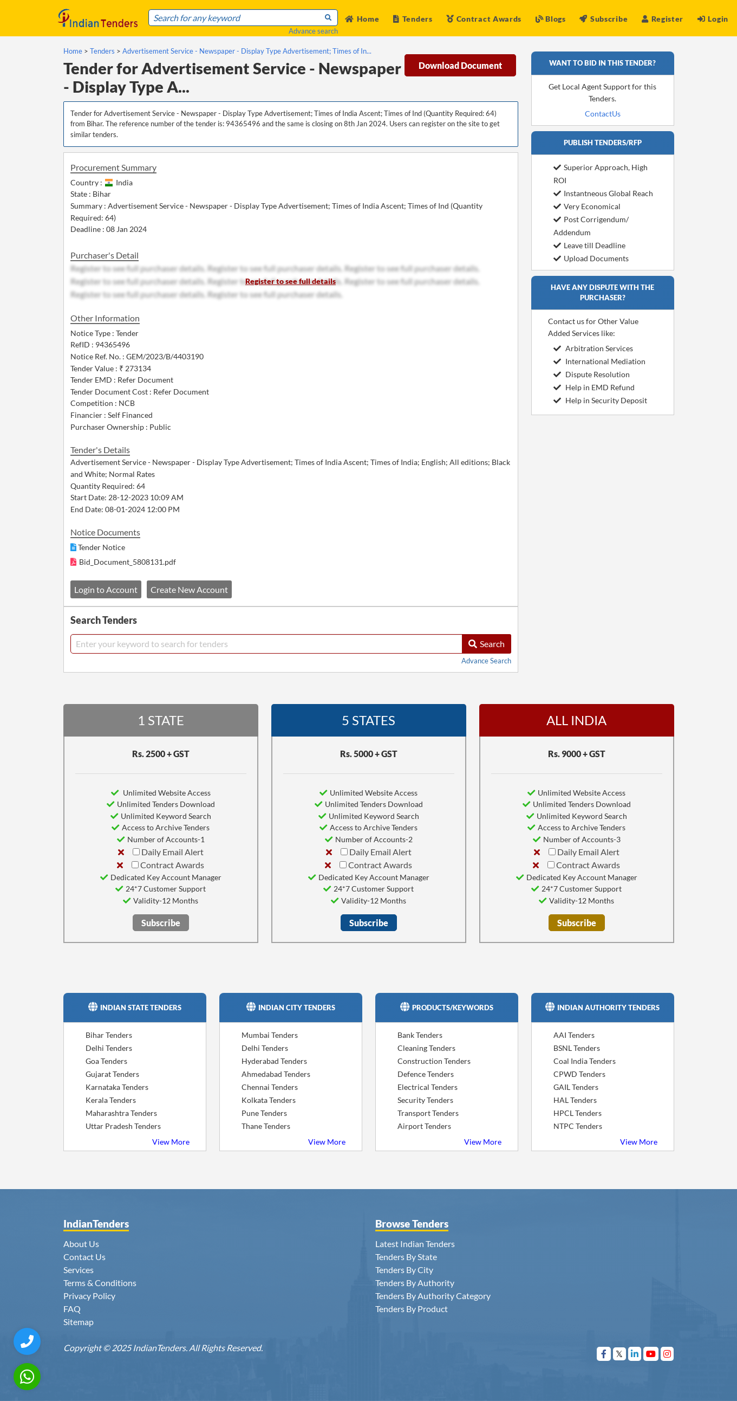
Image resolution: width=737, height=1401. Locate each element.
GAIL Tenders (575, 1087)
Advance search (313, 31)
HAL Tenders (575, 1100)
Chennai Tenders (270, 1087)
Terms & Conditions (99, 1282)
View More (171, 1141)
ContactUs (603, 113)
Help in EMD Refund (594, 387)
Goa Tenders (106, 1061)
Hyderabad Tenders (274, 1061)
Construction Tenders (434, 1061)
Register (662, 18)
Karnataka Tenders (117, 1087)
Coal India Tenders (584, 1061)
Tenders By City (404, 1269)
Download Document (460, 65)
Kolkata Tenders (269, 1100)
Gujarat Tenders (112, 1074)
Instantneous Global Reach (603, 193)
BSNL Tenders (576, 1048)
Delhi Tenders (109, 1048)
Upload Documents (591, 258)
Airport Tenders (424, 1126)
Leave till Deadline (589, 245)
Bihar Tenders (109, 1035)
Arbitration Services (593, 348)
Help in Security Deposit (600, 400)
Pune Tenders (264, 1113)
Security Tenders (425, 1100)
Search (486, 643)
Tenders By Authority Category (433, 1295)
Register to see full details (290, 281)
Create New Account (189, 589)
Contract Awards (483, 18)
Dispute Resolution (591, 374)
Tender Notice (101, 547)
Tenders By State (406, 1256)
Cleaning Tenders (426, 1048)
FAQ (72, 1308)
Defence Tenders (425, 1074)
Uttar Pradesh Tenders (123, 1126)
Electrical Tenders (427, 1087)
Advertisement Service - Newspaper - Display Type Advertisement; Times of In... (246, 51)
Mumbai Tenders (270, 1035)
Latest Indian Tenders (415, 1243)
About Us (81, 1243)
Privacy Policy (89, 1295)
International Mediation (599, 361)
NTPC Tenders (577, 1126)
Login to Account (106, 589)
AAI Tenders (574, 1035)
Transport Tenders (428, 1113)
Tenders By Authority (414, 1282)
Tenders (413, 18)
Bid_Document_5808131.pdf (127, 561)
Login (712, 18)
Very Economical (587, 206)
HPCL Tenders (577, 1113)
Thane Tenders (266, 1126)
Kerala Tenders (111, 1100)
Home (362, 18)
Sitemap (78, 1321)
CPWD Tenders (579, 1074)
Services (78, 1269)
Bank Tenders (419, 1035)
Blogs (551, 18)
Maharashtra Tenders (121, 1113)
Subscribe (603, 18)
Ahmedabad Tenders (276, 1074)
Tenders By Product (411, 1308)
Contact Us (84, 1256)
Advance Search (486, 660)
